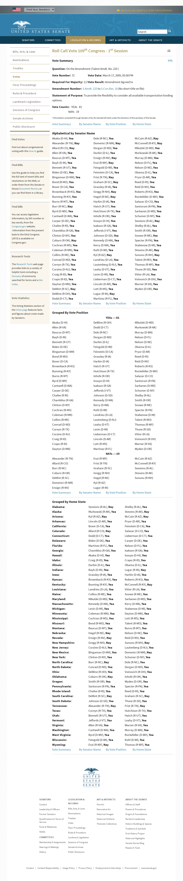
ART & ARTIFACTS (106, 799)
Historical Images (105, 814)
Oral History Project (134, 833)
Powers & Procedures (135, 809)
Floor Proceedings (24, 85)
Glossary (16, 276)
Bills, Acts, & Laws (24, 51)
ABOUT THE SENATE (136, 799)
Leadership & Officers (49, 809)
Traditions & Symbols (135, 828)
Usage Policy (69, 868)
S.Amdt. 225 (90, 89)
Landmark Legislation (27, 101)
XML (170, 60)
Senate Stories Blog (134, 843)
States (42, 831)
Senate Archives (23, 118)
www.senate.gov (149, 868)
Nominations (21, 60)
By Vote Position (116, 124)
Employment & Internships (108, 868)
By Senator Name (90, 124)
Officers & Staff (132, 804)
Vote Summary (61, 124)
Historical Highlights (135, 838)
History (42, 851)
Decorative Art (103, 809)
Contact (43, 804)
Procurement (131, 868)
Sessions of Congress (26, 110)
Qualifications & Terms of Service (51, 820)
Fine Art (100, 804)
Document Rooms (28, 188)
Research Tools (24, 264)
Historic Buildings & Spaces (138, 823)
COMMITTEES (46, 837)
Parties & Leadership (135, 819)
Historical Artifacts (105, 819)
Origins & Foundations (136, 814)
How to (32, 151)
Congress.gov (19, 226)
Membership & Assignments (52, 842)
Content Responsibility (48, 868)
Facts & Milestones (48, 826)
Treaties (18, 68)
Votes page (22, 309)
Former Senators (47, 814)
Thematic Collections (107, 823)
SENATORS (45, 799)
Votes (16, 76)
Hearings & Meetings (49, 847)
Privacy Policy (85, 868)
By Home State (142, 124)
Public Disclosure (24, 126)
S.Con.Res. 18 (109, 89)
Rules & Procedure (24, 93)
